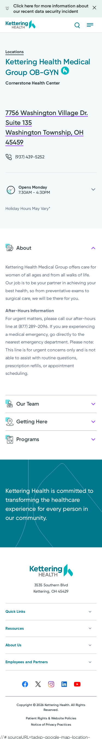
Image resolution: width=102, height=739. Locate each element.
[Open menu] (92, 25)
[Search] (77, 25)
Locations (14, 51)
